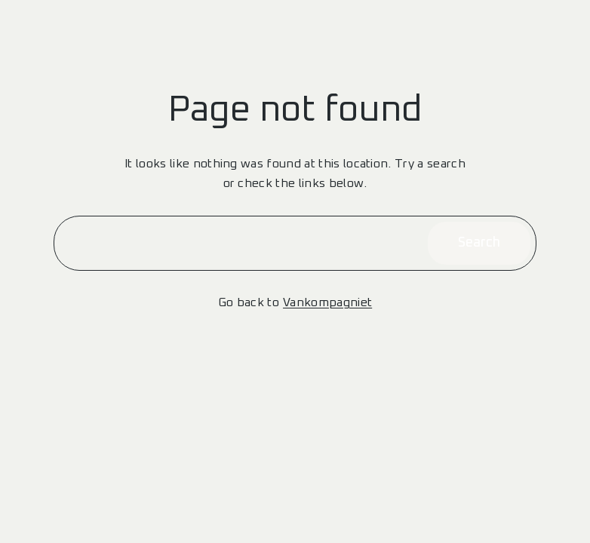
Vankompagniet (327, 302)
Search (479, 243)
